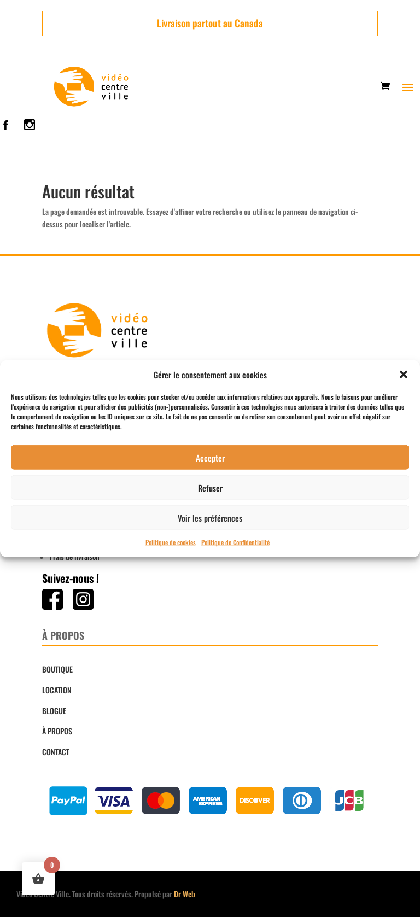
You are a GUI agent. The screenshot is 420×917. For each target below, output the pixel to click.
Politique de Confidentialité (235, 542)
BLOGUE (54, 710)
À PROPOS (57, 731)
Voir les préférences (210, 518)
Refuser (210, 488)
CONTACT (55, 751)
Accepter (210, 458)
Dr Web (184, 894)
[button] (403, 374)
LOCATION (57, 690)
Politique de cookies (170, 542)
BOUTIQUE (57, 669)
